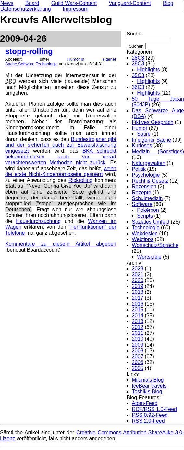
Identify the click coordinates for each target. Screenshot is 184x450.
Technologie (47, 63)
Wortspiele (149, 257)
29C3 (138, 63)
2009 (137, 345)
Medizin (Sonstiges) (158, 151)
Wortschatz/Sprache (155, 245)
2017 (137, 298)
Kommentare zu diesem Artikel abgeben (60, 244)
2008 (137, 350)
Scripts (145, 216)
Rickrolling (80, 180)
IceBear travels (149, 386)
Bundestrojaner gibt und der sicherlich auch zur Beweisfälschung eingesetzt (60, 145)
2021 (137, 274)
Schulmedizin (147, 198)
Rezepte (141, 192)
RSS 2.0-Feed (148, 421)
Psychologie (146, 175)
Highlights (148, 69)
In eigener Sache (151, 140)
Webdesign (145, 233)
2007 (137, 356)
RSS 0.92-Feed (149, 415)
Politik (139, 169)
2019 (137, 286)
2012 (137, 327)
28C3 (138, 58)
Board (32, 3)
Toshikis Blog (147, 391)
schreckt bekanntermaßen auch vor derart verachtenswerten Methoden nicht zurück (60, 156)
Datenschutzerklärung (25, 9)
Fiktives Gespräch (152, 122)
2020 (137, 280)
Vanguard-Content (130, 3)
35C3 (138, 75)
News (6, 3)
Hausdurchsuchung (38, 221)
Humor (73, 59)
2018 (137, 292)
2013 (137, 321)
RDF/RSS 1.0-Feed (154, 409)
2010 (137, 339)
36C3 (138, 87)
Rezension (144, 186)
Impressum (75, 9)
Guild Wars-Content (74, 3)
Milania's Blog (148, 380)
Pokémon (148, 210)
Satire (144, 134)
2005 (137, 368)
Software (26, 63)
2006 (137, 362)
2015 (137, 309)
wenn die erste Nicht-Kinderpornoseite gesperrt (60, 171)
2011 (137, 333)
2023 (137, 268)
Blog (168, 3)
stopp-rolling (29, 51)
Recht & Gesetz (150, 181)
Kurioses (142, 145)
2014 (137, 315)
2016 (137, 304)
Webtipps (142, 239)
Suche (134, 33)
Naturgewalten (148, 163)
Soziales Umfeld (150, 222)
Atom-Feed (144, 403)
